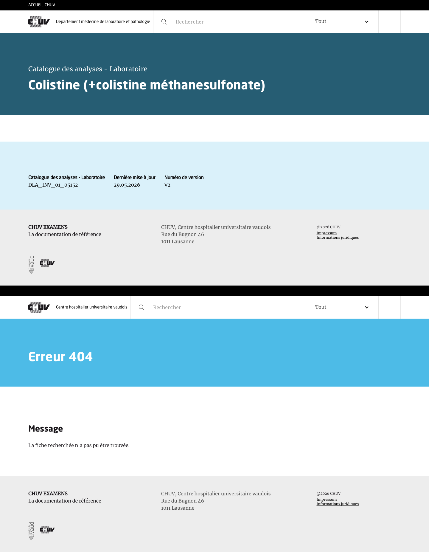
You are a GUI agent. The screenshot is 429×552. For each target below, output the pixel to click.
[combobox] (344, 21)
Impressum (327, 233)
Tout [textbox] (320, 21)
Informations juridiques (338, 237)
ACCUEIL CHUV (41, 5)
